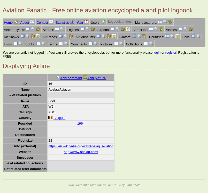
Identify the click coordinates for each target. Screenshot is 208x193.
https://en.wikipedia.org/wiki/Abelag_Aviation (80, 146)
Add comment (69, 78)
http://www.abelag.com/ (81, 152)
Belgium (59, 118)
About (27, 23)
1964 (80, 123)
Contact (45, 23)
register (170, 52)
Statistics (65, 23)
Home (11, 23)
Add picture (94, 78)
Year (82, 23)
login (156, 52)
